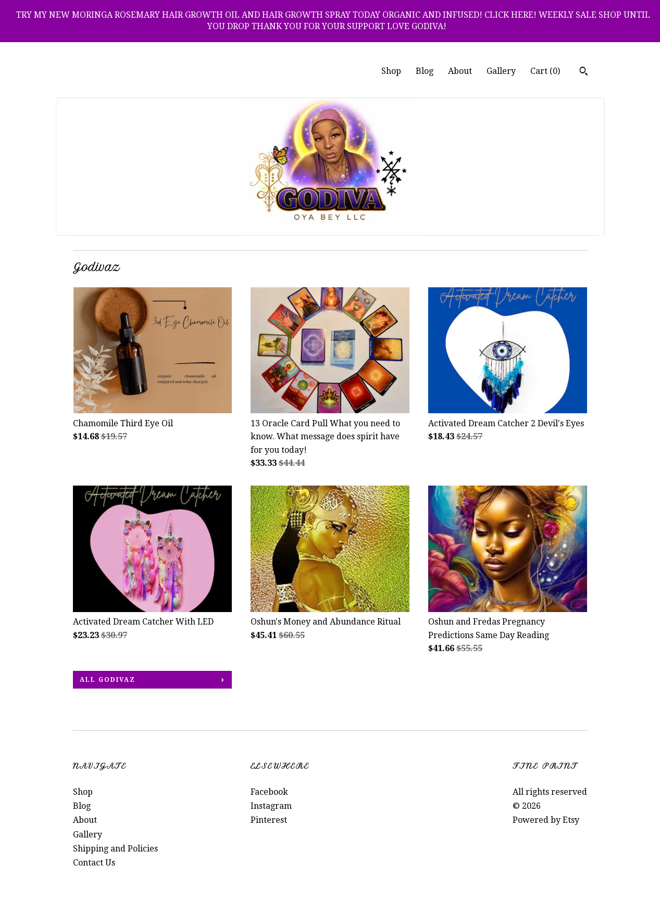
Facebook (269, 792)
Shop (391, 71)
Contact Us (94, 863)
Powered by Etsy (546, 820)
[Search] (584, 72)
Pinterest (269, 820)
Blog (424, 71)
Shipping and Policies (115, 849)
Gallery (501, 71)
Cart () (545, 71)
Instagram (271, 806)
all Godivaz (107, 679)
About (460, 71)
